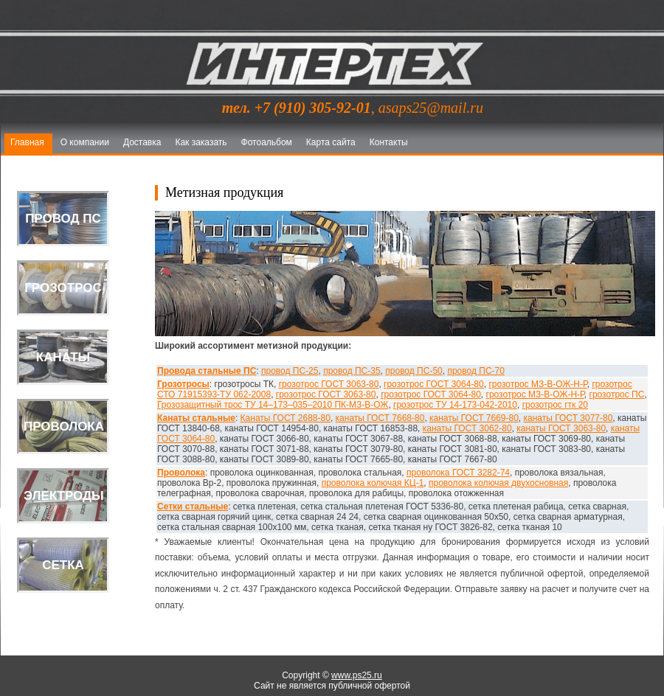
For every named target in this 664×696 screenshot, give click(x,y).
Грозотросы (183, 384)
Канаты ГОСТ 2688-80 (286, 418)
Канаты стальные (196, 418)
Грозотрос (63, 288)
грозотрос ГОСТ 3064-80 (434, 384)
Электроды (64, 496)
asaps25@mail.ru (430, 108)
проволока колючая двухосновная (498, 483)
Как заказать (200, 142)
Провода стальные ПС (206, 371)
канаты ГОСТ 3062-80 (467, 428)
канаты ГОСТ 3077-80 (568, 418)
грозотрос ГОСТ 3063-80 (329, 384)
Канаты (63, 357)
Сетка (63, 565)
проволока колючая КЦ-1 (373, 483)
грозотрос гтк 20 (555, 405)
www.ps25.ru (356, 675)
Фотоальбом (266, 142)
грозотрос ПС (617, 394)
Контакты (389, 142)
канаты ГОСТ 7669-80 (474, 418)
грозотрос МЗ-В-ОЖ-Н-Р (537, 384)
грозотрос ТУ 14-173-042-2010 (455, 405)
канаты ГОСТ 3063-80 (561, 428)
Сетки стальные (192, 506)
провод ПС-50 (413, 371)
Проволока (181, 472)
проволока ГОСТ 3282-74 (458, 472)
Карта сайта (331, 142)
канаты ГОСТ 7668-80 (380, 418)
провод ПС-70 (475, 371)
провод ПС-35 (351, 371)
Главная (27, 142)
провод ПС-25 (289, 371)
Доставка (142, 142)
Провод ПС (63, 219)
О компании (84, 142)
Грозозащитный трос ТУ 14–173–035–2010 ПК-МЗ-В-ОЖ (272, 405)
